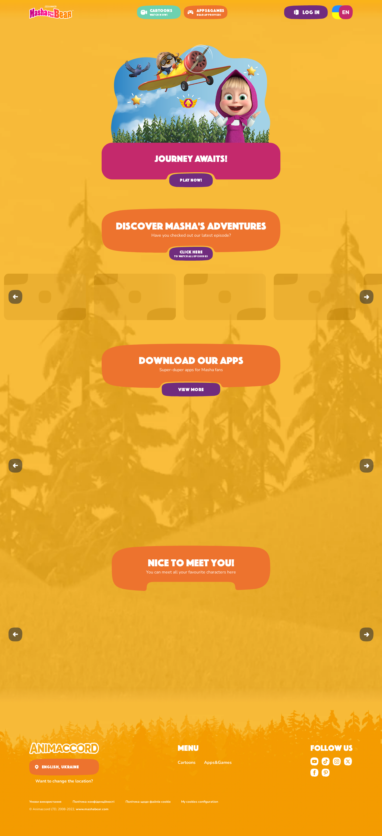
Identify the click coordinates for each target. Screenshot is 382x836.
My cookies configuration (199, 802)
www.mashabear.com (92, 809)
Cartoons (187, 762)
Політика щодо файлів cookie (148, 802)
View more (191, 389)
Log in (305, 12)
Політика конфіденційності (94, 802)
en (345, 12)
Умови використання (45, 802)
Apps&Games (218, 762)
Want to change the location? (64, 781)
